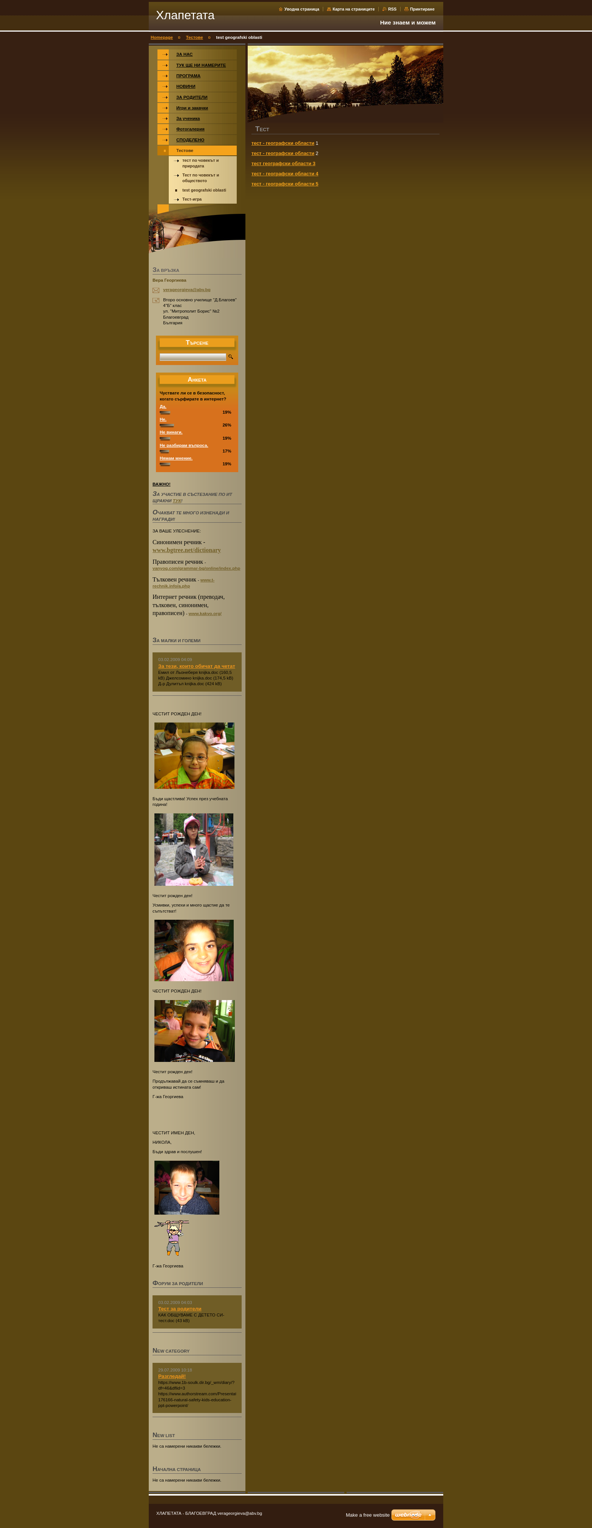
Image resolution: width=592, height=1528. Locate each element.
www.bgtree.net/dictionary (187, 550)
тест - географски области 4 (284, 173)
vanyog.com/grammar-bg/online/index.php (196, 568)
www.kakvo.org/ (205, 613)
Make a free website (368, 1515)
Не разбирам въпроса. (184, 445)
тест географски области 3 (283, 163)
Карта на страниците (354, 9)
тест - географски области (282, 143)
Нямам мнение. (176, 458)
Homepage (162, 37)
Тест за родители (179, 1309)
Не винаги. (171, 432)
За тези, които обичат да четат (196, 666)
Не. (163, 419)
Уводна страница (301, 9)
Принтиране (422, 9)
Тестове (194, 37)
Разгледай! (172, 1376)
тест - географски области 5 (284, 184)
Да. (163, 406)
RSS (392, 9)
